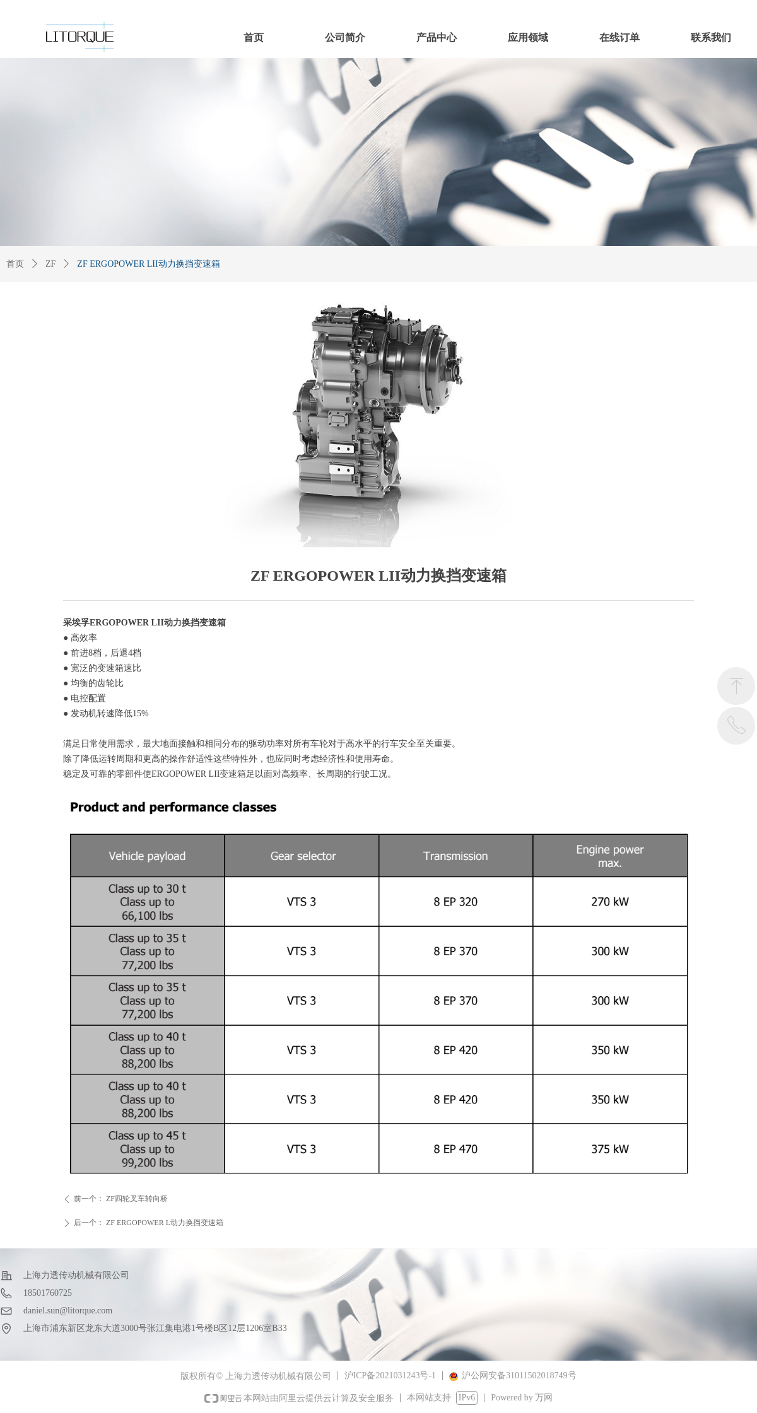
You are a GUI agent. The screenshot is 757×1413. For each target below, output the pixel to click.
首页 (15, 264)
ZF (50, 264)
